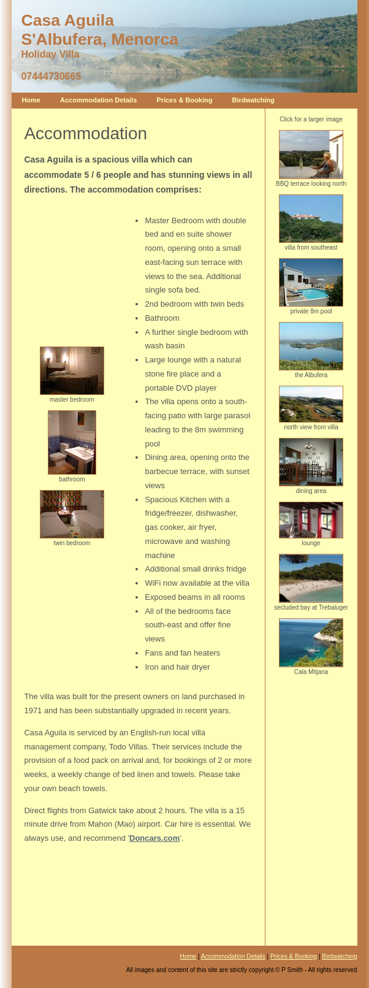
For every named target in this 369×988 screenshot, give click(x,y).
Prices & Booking (184, 100)
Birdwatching (253, 100)
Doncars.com (154, 838)
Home (30, 100)
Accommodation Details (98, 100)
